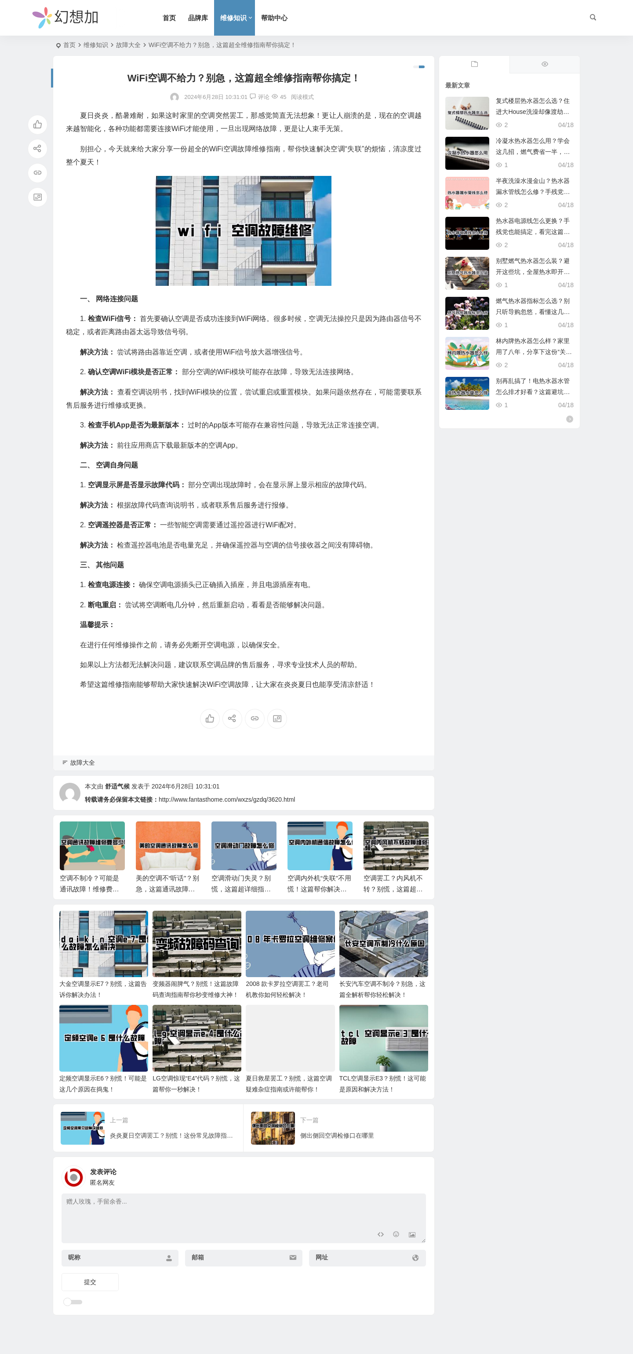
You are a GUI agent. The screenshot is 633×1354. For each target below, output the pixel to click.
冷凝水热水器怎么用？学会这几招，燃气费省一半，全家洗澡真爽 (533, 151)
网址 (322, 1257)
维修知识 (233, 18)
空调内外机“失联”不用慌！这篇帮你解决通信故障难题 (319, 889)
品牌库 (198, 18)
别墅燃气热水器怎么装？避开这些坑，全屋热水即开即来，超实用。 (533, 271)
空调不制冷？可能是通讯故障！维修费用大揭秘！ (89, 889)
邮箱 (198, 1257)
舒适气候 (117, 786)
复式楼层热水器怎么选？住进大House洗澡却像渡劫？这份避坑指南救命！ (533, 111)
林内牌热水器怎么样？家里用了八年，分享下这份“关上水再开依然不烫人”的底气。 (534, 351)
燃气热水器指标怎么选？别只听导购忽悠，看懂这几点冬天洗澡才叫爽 (533, 311)
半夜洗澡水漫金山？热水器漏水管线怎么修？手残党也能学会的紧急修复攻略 (533, 191)
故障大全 (128, 44)
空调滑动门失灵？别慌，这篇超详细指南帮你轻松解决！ (241, 889)
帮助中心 (274, 18)
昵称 (74, 1257)
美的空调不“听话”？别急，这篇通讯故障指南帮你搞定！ (168, 889)
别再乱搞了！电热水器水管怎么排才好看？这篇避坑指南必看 (533, 391)
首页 (169, 18)
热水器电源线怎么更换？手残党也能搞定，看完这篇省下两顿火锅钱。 (533, 231)
